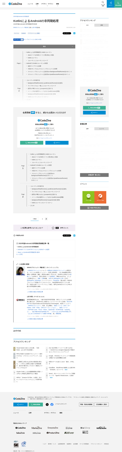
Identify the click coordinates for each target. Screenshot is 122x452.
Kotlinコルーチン (33, 58)
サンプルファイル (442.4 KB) (32, 39)
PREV (34, 219)
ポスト (66, 33)
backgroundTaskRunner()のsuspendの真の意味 (46, 200)
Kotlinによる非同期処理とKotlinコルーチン (39, 52)
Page (19, 63)
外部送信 (106, 444)
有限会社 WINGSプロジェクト (56, 270)
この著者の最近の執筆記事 (35, 292)
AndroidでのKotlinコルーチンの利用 (37, 63)
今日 (87, 25)
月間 (101, 25)
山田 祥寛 (34, 27)
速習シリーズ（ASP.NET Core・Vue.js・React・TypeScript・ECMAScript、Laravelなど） (48, 309)
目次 (58, 46)
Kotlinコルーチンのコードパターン (42, 202)
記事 (37, 4)
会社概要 (75, 444)
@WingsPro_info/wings (34, 280)
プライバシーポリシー (96, 444)
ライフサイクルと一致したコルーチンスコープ (42, 85)
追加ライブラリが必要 (34, 66)
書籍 (57, 4)
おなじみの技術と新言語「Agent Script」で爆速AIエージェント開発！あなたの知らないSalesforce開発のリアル (94, 168)
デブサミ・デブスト (47, 4)
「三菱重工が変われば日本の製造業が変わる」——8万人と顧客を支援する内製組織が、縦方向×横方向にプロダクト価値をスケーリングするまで (95, 41)
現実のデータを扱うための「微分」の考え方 (94, 70)
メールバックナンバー (44, 138)
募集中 (53, 276)
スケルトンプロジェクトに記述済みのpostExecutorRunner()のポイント (49, 74)
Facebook (56, 280)
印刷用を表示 (18, 235)
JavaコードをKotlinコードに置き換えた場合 (41, 55)
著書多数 (58, 313)
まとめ (32, 205)
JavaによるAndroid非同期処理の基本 (29, 252)
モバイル (16, 33)
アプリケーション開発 (34, 33)
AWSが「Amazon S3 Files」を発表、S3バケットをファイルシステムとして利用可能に (29, 379)
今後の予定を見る (94, 208)
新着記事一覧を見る (94, 175)
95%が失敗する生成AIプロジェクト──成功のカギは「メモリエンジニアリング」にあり (29, 356)
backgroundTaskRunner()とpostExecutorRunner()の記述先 (45, 83)
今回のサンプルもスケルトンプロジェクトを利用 (42, 69)
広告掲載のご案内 (101, 404)
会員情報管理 (61, 444)
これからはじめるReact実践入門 (61, 311)
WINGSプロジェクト (34, 270)
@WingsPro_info (58, 278)
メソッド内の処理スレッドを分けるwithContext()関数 (48, 197)
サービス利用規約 (84, 444)
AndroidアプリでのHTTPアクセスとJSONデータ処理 (33, 249)
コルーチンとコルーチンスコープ (38, 60)
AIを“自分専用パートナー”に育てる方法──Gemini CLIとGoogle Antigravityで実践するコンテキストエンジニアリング (62, 350)
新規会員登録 (31, 143)
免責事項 (69, 444)
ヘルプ (44, 444)
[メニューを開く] (4, 4)
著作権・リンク (52, 444)
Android (23, 33)
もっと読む (19, 254)
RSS (50, 278)
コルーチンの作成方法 (33, 80)
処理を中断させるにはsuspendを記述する (44, 194)
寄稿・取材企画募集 (86, 404)
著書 (39, 278)
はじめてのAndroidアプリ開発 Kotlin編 (40, 313)
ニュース (30, 4)
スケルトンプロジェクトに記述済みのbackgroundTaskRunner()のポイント (50, 71)
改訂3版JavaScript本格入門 (40, 311)
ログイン (56, 143)
